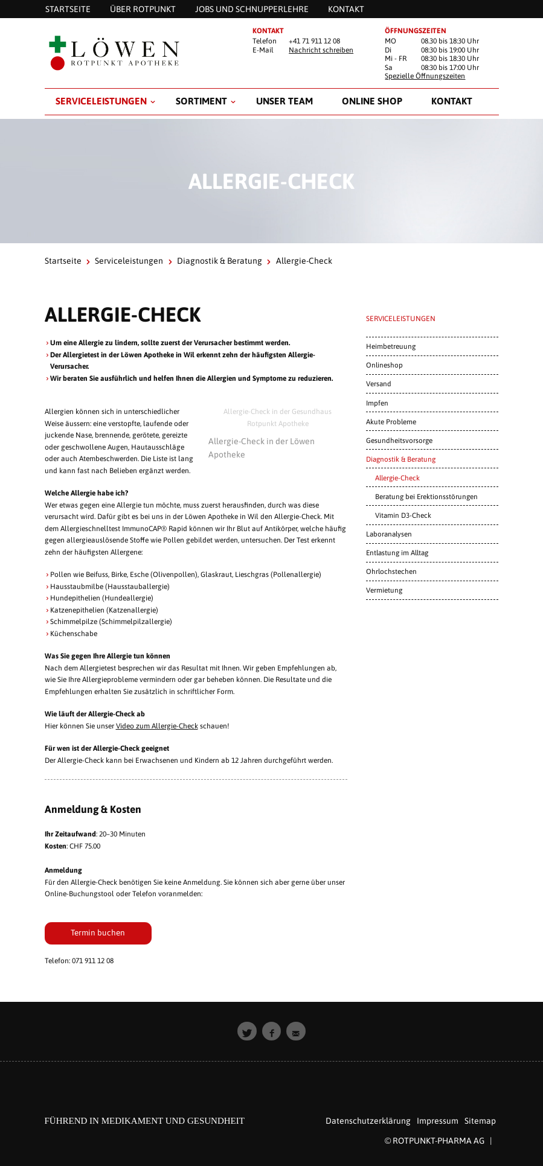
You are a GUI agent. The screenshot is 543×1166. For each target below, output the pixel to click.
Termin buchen (98, 932)
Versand (378, 383)
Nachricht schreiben (321, 50)
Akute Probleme (391, 421)
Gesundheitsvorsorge (399, 440)
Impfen (377, 403)
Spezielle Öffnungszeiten (425, 76)
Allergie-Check (397, 478)
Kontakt (451, 100)
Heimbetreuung (391, 346)
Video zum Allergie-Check (157, 726)
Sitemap (480, 1121)
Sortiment (201, 100)
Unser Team (284, 100)
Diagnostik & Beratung (219, 261)
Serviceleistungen (101, 100)
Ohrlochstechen (391, 571)
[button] (247, 1031)
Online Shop (372, 100)
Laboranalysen (389, 534)
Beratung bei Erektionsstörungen (426, 496)
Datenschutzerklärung (368, 1121)
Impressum (437, 1121)
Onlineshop (384, 365)
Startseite (63, 261)
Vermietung (384, 590)
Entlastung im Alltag (397, 552)
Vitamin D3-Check (403, 515)
